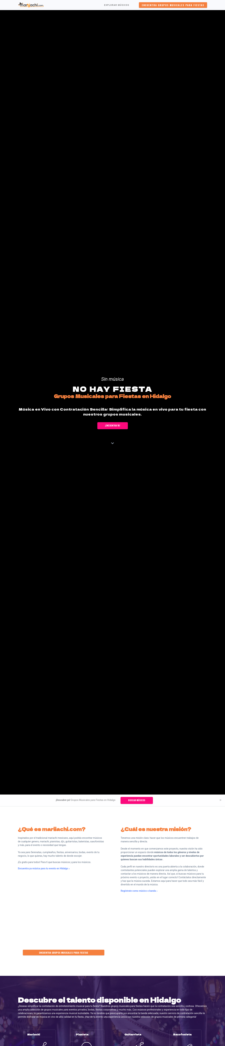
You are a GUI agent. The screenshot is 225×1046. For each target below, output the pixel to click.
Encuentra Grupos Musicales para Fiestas (173, 5)
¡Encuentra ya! (112, 425)
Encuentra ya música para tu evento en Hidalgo (44, 868)
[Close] (220, 800)
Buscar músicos (136, 800)
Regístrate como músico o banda (139, 890)
